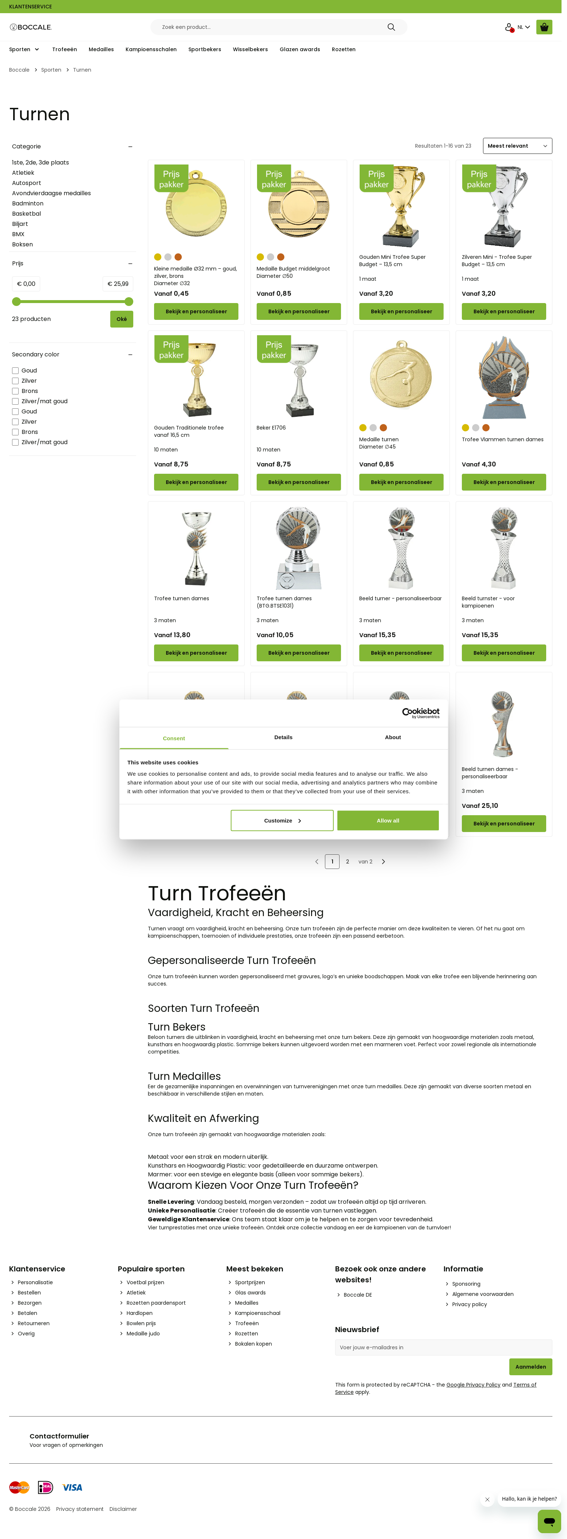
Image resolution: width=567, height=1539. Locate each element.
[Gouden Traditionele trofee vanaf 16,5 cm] (196, 377)
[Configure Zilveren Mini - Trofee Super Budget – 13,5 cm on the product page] (504, 311)
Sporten (19, 49)
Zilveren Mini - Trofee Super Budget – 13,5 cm (497, 260)
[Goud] (158, 256)
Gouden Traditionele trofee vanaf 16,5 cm (189, 431)
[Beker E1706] (299, 377)
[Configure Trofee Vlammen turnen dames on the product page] (504, 482)
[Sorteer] (517, 146)
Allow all (388, 820)
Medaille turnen (401, 443)
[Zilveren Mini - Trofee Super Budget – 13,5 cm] (504, 207)
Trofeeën (64, 49)
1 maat (367, 279)
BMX (18, 234)
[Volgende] (383, 861)
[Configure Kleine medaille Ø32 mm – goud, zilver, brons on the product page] (196, 311)
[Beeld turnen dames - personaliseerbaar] (504, 719)
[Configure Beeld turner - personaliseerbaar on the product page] (401, 652)
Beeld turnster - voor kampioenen (488, 602)
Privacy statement (80, 1509)
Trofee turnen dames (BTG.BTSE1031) (284, 602)
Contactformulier (59, 1436)
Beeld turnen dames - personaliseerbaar (490, 772)
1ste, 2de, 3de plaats (40, 162)
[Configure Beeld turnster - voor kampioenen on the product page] (504, 652)
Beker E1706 (271, 427)
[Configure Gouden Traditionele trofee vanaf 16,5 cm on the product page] (196, 482)
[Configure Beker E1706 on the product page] (299, 482)
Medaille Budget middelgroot (299, 272)
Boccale (19, 69)
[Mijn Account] (509, 27)
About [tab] (393, 737)
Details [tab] (284, 737)
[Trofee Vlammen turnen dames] (504, 377)
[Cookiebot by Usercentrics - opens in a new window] (408, 713)
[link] (317, 861)
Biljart (20, 224)
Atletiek (23, 173)
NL (525, 27)
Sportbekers (204, 49)
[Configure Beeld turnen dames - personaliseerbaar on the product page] (504, 823)
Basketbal (26, 213)
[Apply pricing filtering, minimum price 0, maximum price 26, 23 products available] (121, 319)
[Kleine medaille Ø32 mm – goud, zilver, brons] (196, 207)
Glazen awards (300, 49)
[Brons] (178, 256)
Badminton (27, 203)
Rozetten (344, 49)
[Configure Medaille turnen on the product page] (401, 482)
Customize (282, 820)
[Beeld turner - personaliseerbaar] (401, 548)
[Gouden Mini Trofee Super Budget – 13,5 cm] (401, 207)
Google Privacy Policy (474, 1384)
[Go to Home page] (31, 27)
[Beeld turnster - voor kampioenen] (504, 548)
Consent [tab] (174, 738)
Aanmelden (531, 1366)
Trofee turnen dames (181, 598)
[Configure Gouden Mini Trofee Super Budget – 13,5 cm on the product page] (401, 311)
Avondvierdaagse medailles (51, 193)
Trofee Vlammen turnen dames (503, 439)
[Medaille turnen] (401, 377)
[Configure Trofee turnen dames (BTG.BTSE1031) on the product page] (299, 652)
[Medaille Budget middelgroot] (299, 207)
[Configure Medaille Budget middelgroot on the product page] (299, 311)
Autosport (26, 183)
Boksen (22, 244)
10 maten (166, 449)
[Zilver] (168, 256)
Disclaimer (123, 1509)
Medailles (101, 49)
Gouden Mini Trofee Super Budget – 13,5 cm (392, 260)
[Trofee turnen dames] (196, 548)
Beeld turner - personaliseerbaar (400, 598)
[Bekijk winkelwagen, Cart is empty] (544, 27)
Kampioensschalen (151, 49)
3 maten (165, 620)
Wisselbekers (250, 49)
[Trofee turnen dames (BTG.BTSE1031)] (299, 548)
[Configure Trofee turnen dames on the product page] (196, 652)
